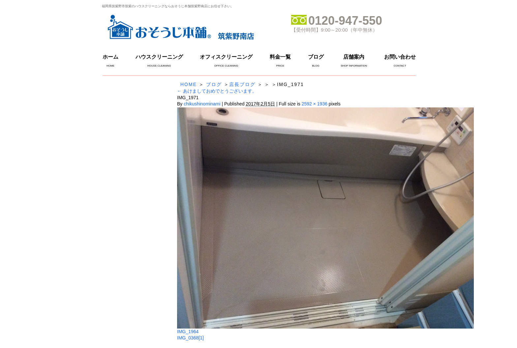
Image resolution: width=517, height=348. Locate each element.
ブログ (316, 57)
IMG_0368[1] (190, 337)
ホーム (110, 57)
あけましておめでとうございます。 (217, 91)
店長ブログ (242, 84)
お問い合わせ (400, 57)
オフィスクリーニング (226, 57)
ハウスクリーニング (159, 57)
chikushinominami (202, 103)
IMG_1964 (187, 331)
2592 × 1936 (314, 103)
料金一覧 (280, 57)
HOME (188, 84)
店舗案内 (353, 57)
